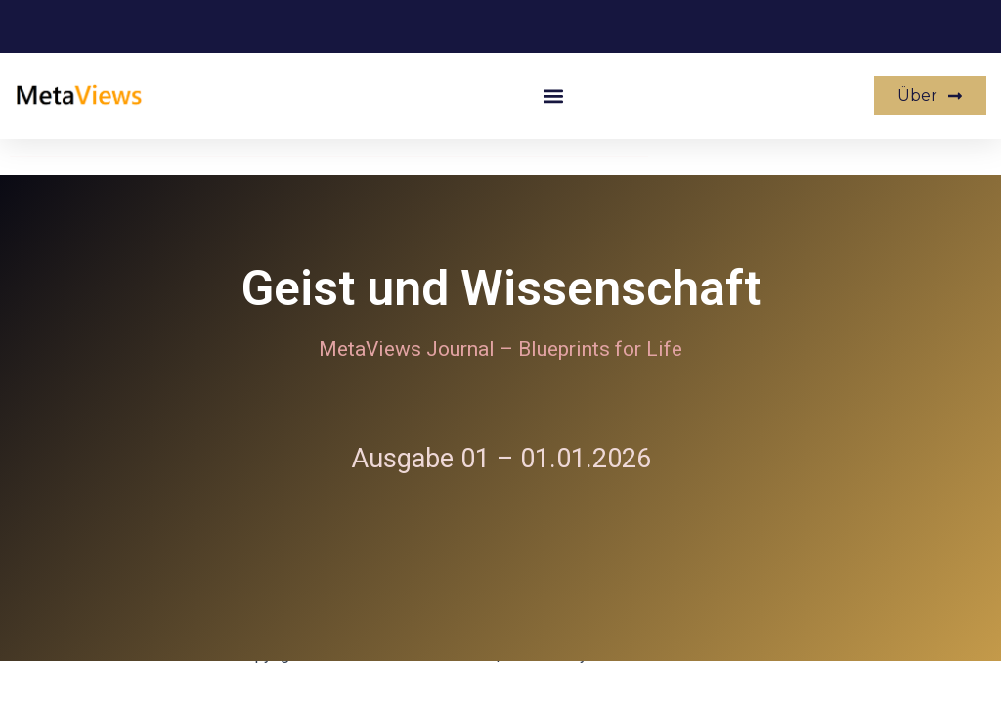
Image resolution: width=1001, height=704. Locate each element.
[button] (554, 96)
